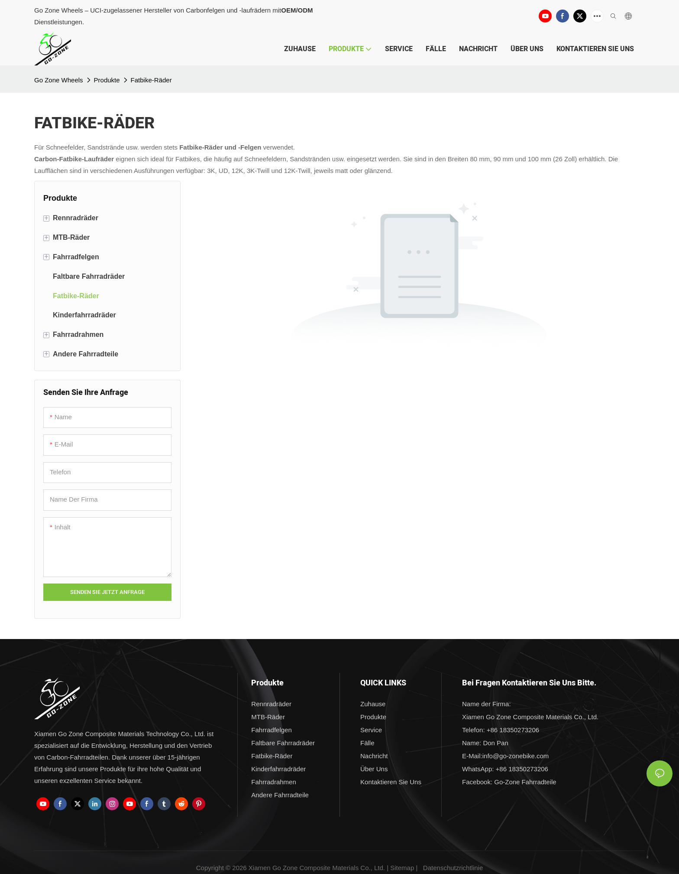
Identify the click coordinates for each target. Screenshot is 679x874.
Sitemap (402, 867)
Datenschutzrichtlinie (453, 867)
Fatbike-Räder (151, 80)
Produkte (107, 80)
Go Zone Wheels (58, 80)
